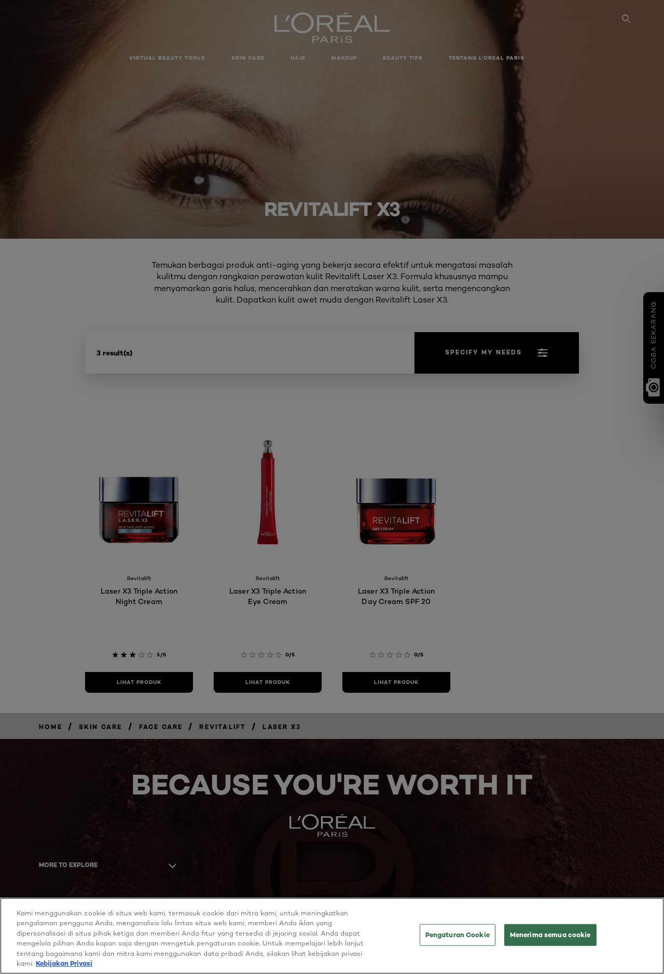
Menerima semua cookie (550, 938)
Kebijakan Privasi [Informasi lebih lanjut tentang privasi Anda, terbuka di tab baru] (64, 967)
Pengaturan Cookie (457, 938)
